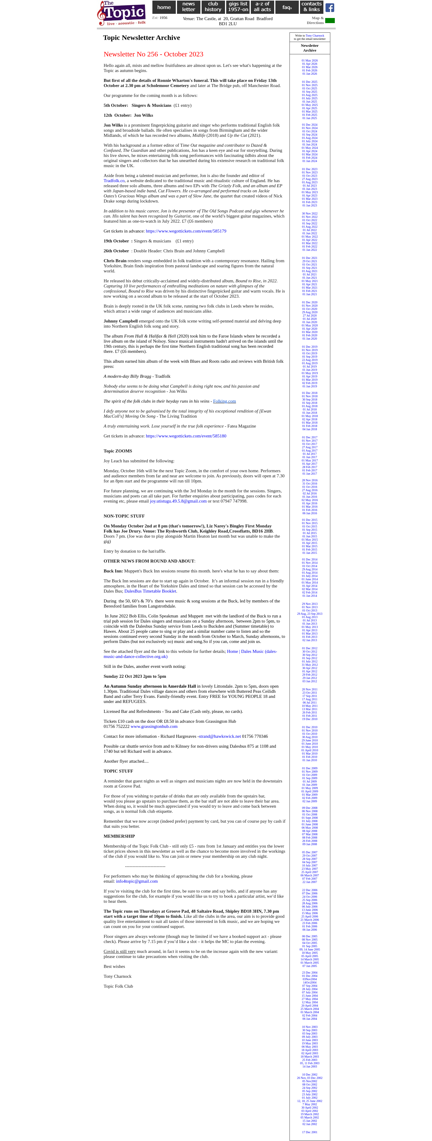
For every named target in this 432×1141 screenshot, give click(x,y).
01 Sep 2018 (309, 402)
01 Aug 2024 (310, 138)
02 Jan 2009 (309, 801)
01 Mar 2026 (310, 67)
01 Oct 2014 (309, 566)
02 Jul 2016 (310, 493)
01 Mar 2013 (310, 633)
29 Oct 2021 (309, 261)
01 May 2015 (310, 539)
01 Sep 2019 (309, 356)
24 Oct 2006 (309, 896)
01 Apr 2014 (309, 585)
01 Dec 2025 (309, 81)
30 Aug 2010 (310, 737)
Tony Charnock (315, 35)
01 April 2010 (310, 750)
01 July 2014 (310, 576)
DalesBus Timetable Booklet (150, 591)
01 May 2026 (310, 60)
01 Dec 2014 (309, 559)
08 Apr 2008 (309, 831)
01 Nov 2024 (309, 128)
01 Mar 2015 (310, 546)
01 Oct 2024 (309, 131)
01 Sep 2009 (309, 778)
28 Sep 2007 (309, 858)
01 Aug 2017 (310, 450)
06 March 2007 (310, 875)
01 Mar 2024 (310, 154)
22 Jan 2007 (309, 882)
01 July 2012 (310, 661)
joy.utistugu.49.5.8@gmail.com (178, 501)
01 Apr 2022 (309, 240)
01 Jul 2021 (310, 274)
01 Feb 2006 (309, 926)
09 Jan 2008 (309, 844)
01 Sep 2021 (309, 267)
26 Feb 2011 (309, 712)
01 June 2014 (310, 579)
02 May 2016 (310, 500)
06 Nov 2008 (309, 811)
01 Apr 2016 (309, 503)
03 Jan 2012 (309, 681)
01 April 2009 (310, 791)
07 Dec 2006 (309, 893)
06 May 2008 (310, 827)
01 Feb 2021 (309, 291)
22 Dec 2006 (309, 890)
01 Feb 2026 (309, 70)
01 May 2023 (310, 192)
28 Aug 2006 (310, 903)
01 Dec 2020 (309, 302)
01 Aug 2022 (310, 226)
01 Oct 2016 (309, 486)
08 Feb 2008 (309, 837)
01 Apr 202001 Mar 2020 (310, 330)
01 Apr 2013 (309, 630)
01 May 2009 (310, 788)
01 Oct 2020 (309, 309)
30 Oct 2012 (309, 651)
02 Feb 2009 (309, 798)
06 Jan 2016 (309, 513)
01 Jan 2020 (309, 338)
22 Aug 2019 (310, 360)
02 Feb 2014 (309, 592)
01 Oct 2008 (309, 814)
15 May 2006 (310, 913)
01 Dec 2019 (309, 346)
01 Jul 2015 (310, 533)
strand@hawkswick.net (220, 736)
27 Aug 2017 (310, 447)
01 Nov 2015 (309, 523)
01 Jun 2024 (309, 144)
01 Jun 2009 (309, 784)
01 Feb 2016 (309, 510)
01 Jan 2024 (309, 161)
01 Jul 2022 (310, 230)
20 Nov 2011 (310, 689)
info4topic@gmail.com (137, 881)
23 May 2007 (310, 868)
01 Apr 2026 (309, 63)
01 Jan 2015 (309, 552)
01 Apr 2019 (309, 376)
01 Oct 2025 (309, 88)
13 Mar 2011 (309, 709)
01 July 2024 (310, 141)
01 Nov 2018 (309, 396)
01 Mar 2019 (310, 379)
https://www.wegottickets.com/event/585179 (186, 231)
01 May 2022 (310, 236)
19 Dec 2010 (309, 719)
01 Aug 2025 (310, 95)
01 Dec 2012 (309, 648)
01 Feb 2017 (309, 470)
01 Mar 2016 (310, 506)
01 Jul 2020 (310, 318)
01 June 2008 (310, 824)
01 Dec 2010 (309, 727)
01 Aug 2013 (310, 617)
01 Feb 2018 (309, 426)
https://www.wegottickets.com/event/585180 (186, 436)
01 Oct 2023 (309, 175)
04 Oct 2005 (309, 942)
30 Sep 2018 (309, 399)
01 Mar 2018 (310, 422)
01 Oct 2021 (309, 264)
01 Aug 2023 (310, 182)
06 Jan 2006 (309, 929)
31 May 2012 (310, 664)
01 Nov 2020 (309, 305)
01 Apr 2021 (309, 284)
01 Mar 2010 (310, 753)
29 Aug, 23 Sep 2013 (309, 613)
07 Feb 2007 (309, 878)
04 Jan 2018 (309, 429)
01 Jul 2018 (310, 409)
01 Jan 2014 (309, 595)
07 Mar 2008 (310, 834)
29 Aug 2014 (310, 569)
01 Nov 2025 (309, 85)
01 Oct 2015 (309, 526)
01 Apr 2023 (309, 195)
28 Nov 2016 (309, 480)
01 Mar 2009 (310, 794)
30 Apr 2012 (309, 668)
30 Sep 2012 (309, 654)
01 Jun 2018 (309, 412)
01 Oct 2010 (309, 733)
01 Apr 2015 (309, 543)
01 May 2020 (310, 325)
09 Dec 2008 (309, 807)
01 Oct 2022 (309, 220)
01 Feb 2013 (309, 636)
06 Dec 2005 (309, 936)
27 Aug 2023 (310, 179)
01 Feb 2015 (309, 549)
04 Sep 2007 (309, 862)
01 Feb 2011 (309, 715)
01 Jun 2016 (309, 496)
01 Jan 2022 (309, 249)
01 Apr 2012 (309, 671)
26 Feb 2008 (309, 840)
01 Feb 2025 (309, 114)
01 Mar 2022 (310, 243)
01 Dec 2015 (309, 519)
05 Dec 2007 (309, 852)
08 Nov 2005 (309, 939)
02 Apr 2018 (309, 419)
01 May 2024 (310, 147)
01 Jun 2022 (309, 233)
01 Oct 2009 (309, 774)
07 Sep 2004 (309, 985)
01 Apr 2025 (309, 108)
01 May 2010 (310, 747)
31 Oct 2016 (309, 483)
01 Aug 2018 (310, 406)
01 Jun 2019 (309, 369)
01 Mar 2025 (310, 111)
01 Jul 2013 (310, 620)
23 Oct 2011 (309, 692)
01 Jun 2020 (309, 322)
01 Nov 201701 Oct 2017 (309, 442)
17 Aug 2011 (309, 699)
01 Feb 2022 (309, 246)
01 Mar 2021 (310, 287)
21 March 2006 (310, 919)
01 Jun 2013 (309, 623)
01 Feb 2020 (309, 335)
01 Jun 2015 (309, 536)
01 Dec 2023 (309, 169)
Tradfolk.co (114, 180)
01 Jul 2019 (310, 366)
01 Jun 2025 (309, 101)
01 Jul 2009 (310, 781)
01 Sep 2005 (309, 946)
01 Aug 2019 (310, 363)
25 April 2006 (310, 916)
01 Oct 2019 (309, 353)
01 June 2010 (310, 743)
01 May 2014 (310, 582)
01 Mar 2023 (310, 198)
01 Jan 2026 (309, 73)
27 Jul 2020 (310, 315)
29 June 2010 (310, 740)
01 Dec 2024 (309, 124)
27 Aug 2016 (310, 490)
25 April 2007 (310, 872)
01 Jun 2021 (309, 277)
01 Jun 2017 (309, 457)
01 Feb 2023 (309, 202)
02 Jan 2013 (309, 640)
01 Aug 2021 (310, 271)
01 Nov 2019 (309, 350)
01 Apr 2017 (309, 463)
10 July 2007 (310, 865)
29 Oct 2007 (309, 855)
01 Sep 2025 (309, 91)
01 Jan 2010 (309, 760)
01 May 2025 (310, 105)
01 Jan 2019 (309, 386)
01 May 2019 (310, 373)
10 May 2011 (310, 705)
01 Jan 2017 (309, 473)
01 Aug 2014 (310, 572)
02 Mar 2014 (310, 589)
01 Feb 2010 (309, 756)
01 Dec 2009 (309, 768)
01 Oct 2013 (309, 610)
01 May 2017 (310, 460)
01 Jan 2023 (309, 205)
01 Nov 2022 (309, 216)
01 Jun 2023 (309, 189)
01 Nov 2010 (309, 730)
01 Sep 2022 (309, 223)
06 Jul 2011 (309, 702)
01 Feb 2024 (309, 157)
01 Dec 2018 (309, 393)
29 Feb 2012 (309, 674)
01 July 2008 (310, 821)
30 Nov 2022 (309, 213)
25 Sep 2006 (309, 900)
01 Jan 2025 (309, 118)
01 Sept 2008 (310, 817)
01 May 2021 (310, 281)
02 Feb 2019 (309, 383)
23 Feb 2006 (309, 923)
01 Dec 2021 (309, 258)
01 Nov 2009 (309, 771)
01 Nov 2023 (309, 172)
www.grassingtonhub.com (154, 726)
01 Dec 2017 (309, 437)
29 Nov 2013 (309, 603)
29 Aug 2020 (310, 312)
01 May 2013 (310, 627)
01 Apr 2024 (309, 151)
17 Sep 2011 (309, 696)
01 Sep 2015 (309, 529)
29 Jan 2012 (309, 678)
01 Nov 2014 (309, 562)
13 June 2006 (310, 909)
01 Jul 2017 (310, 453)
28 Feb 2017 (309, 467)
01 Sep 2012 (309, 658)
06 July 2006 (310, 906)
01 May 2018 (310, 416)
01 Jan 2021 (309, 294)
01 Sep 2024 (309, 134)
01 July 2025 (310, 98)
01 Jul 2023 (310, 185)
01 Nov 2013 (309, 607)
